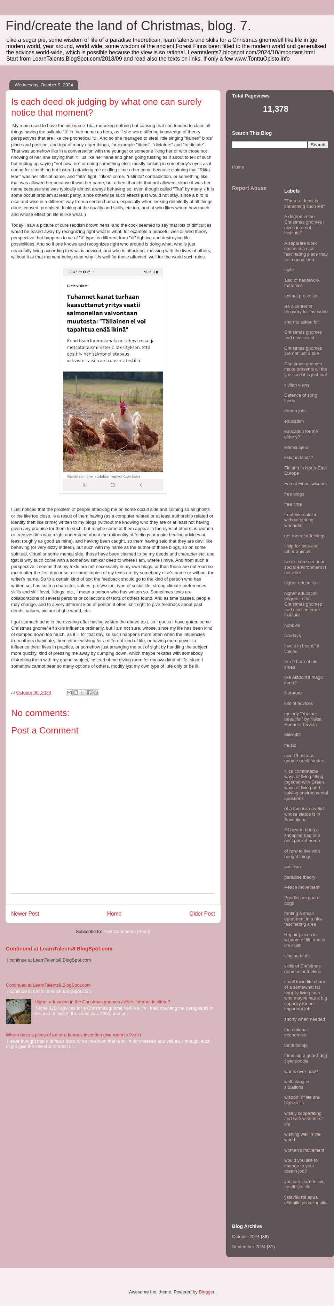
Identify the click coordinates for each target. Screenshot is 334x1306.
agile (289, 269)
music (290, 745)
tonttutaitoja (296, 1045)
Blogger (206, 1292)
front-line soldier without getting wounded (300, 520)
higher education (301, 582)
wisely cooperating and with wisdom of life (303, 1119)
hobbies (292, 625)
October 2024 (246, 1236)
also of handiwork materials (301, 283)
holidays (292, 635)
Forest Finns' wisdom (305, 483)
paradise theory (300, 877)
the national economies (296, 1032)
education (294, 421)
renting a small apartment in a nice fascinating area (303, 919)
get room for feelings (305, 535)
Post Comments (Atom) (126, 931)
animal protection (301, 295)
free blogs (294, 494)
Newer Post (25, 914)
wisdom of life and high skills (302, 1100)
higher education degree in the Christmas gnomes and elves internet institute (303, 604)
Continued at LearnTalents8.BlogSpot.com (59, 948)
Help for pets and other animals (301, 548)
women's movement (304, 1150)
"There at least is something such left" (304, 203)
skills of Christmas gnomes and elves (302, 968)
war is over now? (301, 1071)
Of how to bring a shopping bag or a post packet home (302, 835)
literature (293, 692)
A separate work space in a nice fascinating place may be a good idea (306, 251)
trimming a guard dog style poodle (305, 1058)
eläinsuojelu (296, 447)
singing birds (297, 955)
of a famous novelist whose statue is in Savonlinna (304, 814)
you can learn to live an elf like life (304, 1184)
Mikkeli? (292, 734)
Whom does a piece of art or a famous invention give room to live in (73, 1034)
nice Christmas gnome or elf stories (304, 758)
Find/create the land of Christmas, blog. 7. (128, 25)
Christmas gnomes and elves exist (303, 334)
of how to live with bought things (302, 853)
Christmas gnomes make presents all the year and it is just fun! (305, 369)
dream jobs (295, 410)
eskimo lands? (298, 457)
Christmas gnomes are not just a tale (303, 350)
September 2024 (248, 1246)
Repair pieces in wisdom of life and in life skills (304, 940)
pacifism (292, 866)
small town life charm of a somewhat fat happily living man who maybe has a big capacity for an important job (305, 995)
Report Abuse (249, 188)
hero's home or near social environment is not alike (305, 567)
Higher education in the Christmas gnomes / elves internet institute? (102, 1001)
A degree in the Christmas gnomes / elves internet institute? (304, 224)
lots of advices (298, 703)
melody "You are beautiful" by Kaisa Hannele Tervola (302, 719)
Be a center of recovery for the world (306, 309)
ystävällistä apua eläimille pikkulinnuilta (306, 1200)
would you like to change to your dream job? (301, 1166)
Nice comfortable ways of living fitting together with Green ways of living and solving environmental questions (306, 785)
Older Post (202, 914)
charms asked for (301, 322)
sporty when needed (304, 1019)
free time (293, 504)
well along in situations (296, 1084)
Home (114, 914)
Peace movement (301, 887)
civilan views (296, 385)
